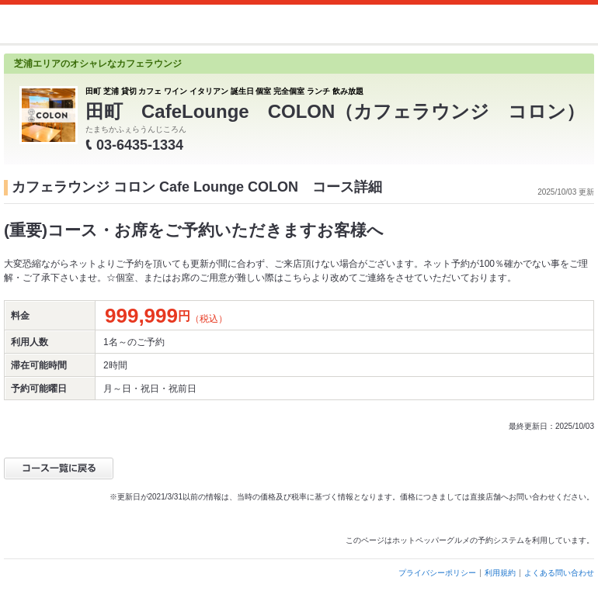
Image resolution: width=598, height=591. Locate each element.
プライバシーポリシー (437, 573)
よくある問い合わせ (559, 573)
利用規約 (500, 573)
